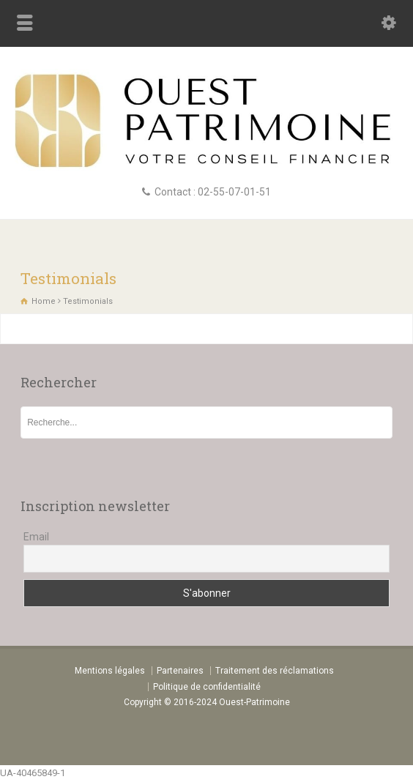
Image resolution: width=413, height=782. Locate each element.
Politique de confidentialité (207, 687)
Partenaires (180, 671)
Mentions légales (110, 671)
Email (36, 537)
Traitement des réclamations (274, 671)
